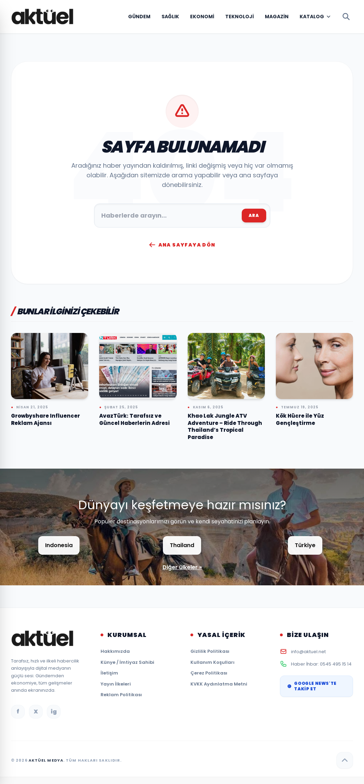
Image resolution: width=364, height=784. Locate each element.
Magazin (277, 16)
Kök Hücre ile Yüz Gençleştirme (300, 419)
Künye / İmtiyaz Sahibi (127, 662)
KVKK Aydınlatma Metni (218, 684)
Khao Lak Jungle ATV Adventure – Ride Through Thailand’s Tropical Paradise (225, 426)
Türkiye (305, 545)
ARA (254, 215)
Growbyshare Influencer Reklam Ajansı (45, 419)
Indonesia (59, 545)
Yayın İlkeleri (116, 684)
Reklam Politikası (121, 694)
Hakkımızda (115, 651)
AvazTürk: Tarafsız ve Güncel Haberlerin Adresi (134, 419)
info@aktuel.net (308, 651)
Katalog (312, 16)
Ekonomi (202, 16)
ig (54, 711)
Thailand (182, 545)
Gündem (139, 16)
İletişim (109, 673)
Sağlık (170, 16)
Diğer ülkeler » (182, 567)
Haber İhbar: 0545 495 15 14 (321, 664)
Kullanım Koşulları (212, 662)
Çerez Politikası (208, 673)
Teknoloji (239, 16)
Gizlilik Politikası (209, 651)
